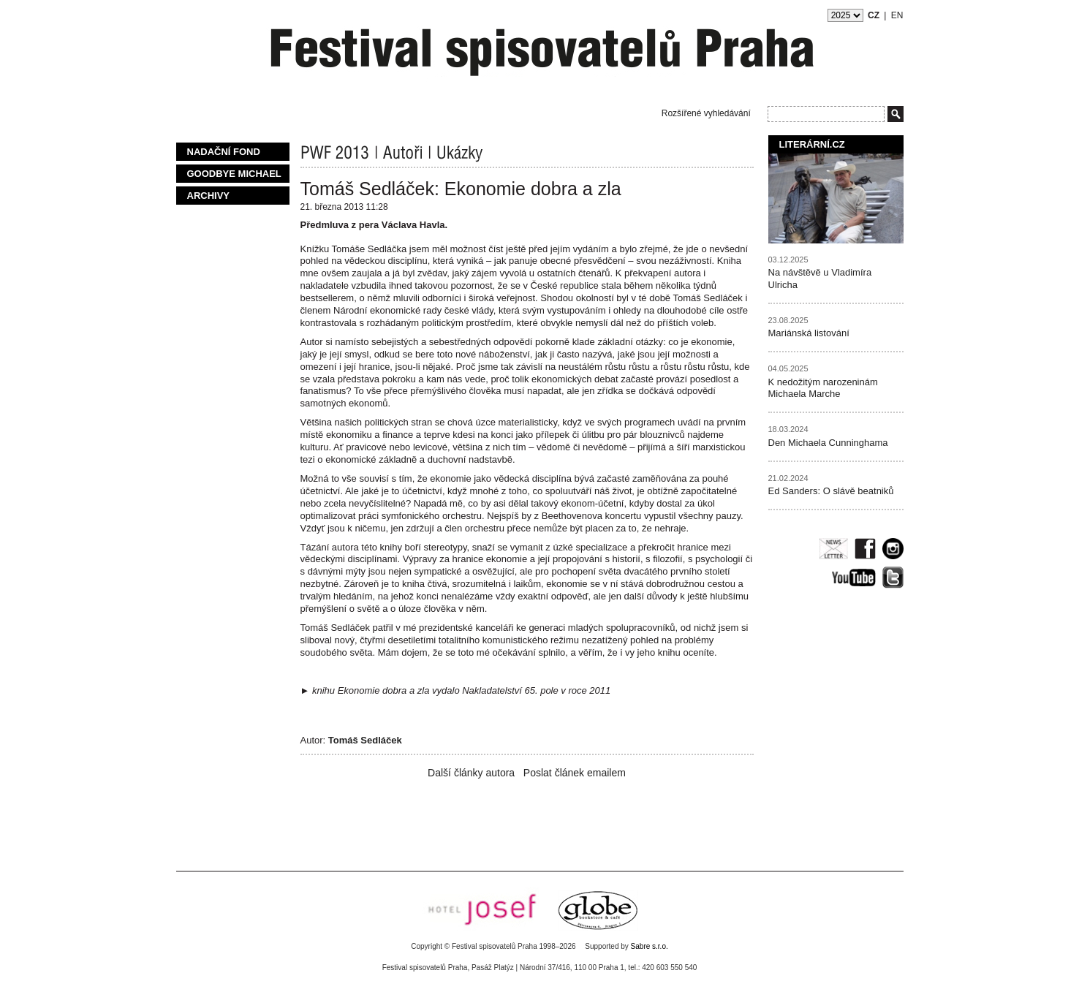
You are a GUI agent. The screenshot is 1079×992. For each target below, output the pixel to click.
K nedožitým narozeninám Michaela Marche (823, 388)
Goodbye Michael (234, 173)
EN (897, 15)
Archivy (208, 195)
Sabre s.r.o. (649, 946)
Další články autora (471, 773)
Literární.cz (812, 144)
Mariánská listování (808, 332)
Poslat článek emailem (574, 773)
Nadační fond (223, 151)
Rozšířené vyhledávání (706, 113)
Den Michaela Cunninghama (828, 442)
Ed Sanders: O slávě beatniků (831, 490)
